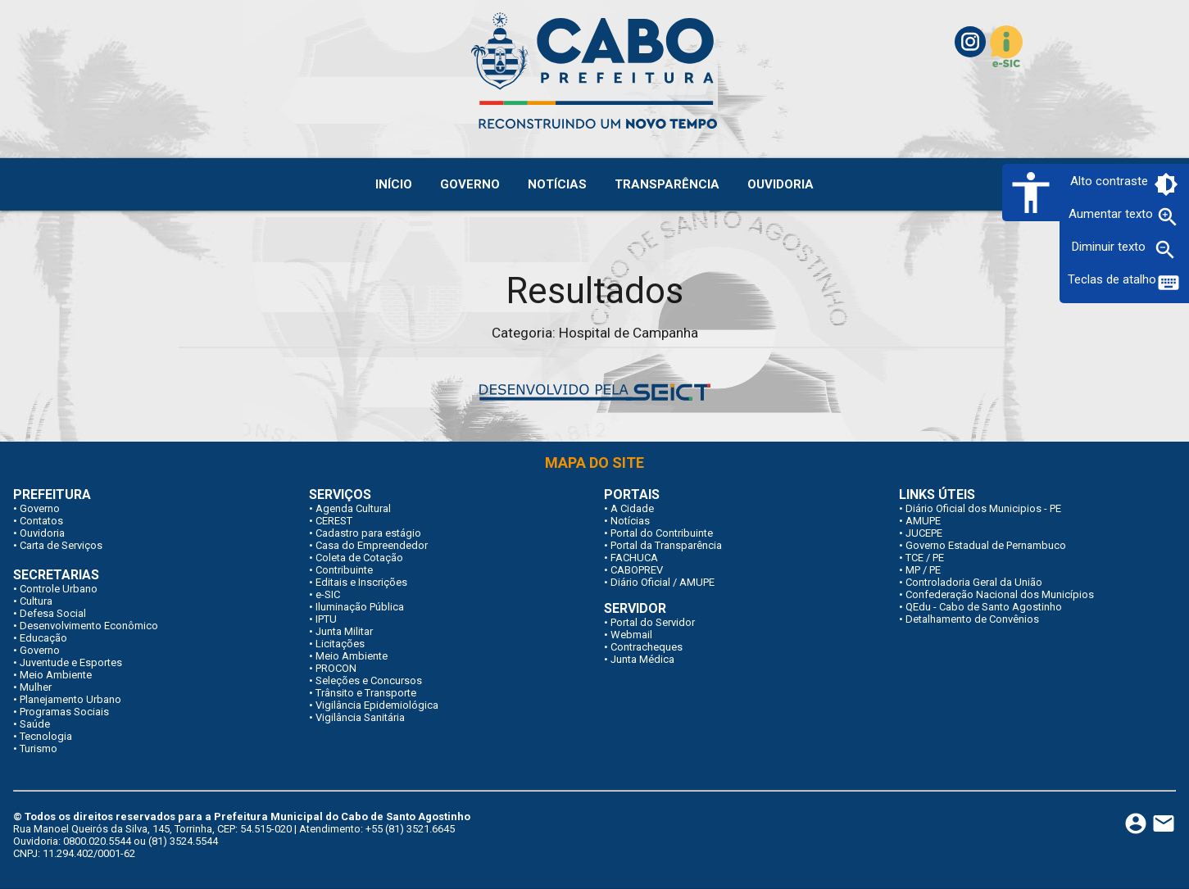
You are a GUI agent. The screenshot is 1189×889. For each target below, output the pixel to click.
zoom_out (1165, 250)
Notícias (630, 521)
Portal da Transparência (666, 545)
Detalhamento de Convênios (972, 619)
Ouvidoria (42, 533)
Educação (43, 638)
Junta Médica (642, 659)
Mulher (36, 687)
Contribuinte (344, 570)
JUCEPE (923, 533)
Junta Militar (344, 631)
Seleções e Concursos (368, 680)
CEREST (333, 521)
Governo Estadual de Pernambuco (985, 545)
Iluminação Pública (359, 607)
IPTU (326, 619)
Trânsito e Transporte (365, 693)
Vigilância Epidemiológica (376, 705)
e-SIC (327, 594)
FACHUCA (634, 557)
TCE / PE (924, 557)
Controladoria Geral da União (973, 582)
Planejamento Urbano (70, 699)
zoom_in (1167, 217)
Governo (40, 508)
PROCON (335, 668)
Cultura (36, 601)
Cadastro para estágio (368, 533)
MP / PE (923, 570)
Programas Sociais (64, 711)
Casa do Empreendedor (371, 545)
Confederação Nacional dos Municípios (999, 594)
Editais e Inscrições (361, 582)
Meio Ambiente (56, 675)
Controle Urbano (59, 589)
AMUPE (923, 521)
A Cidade (632, 508)
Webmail (631, 634)
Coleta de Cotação (359, 557)
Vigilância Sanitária (360, 717)
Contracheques (646, 647)
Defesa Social (53, 613)
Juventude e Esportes (71, 662)
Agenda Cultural (353, 508)
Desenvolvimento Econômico (89, 625)
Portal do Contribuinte (661, 533)
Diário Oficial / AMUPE (662, 582)
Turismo (38, 748)
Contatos (41, 521)
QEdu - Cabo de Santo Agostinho (983, 607)
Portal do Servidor (652, 622)
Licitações (340, 643)
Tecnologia (46, 736)
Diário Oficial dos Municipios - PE (983, 508)
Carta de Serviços (61, 545)
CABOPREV (636, 570)
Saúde (35, 724)
